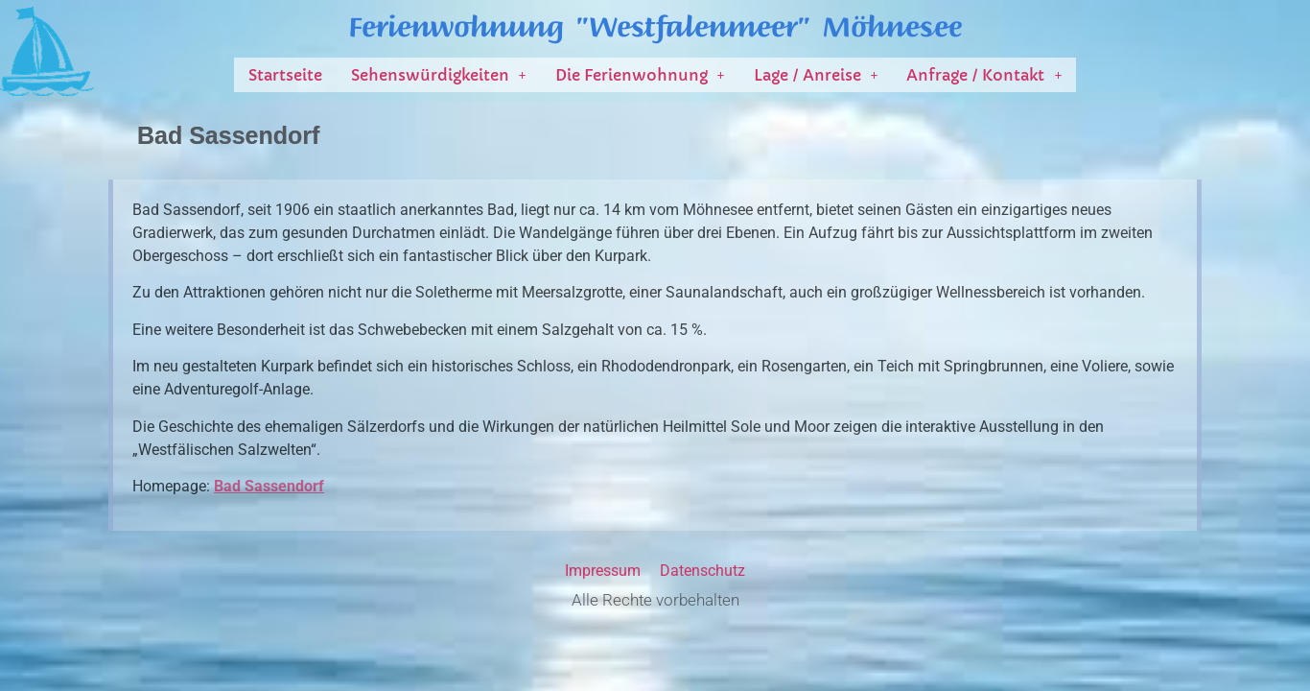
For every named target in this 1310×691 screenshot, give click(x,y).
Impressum (603, 570)
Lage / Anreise (816, 74)
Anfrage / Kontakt (984, 74)
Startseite (285, 74)
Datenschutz (702, 570)
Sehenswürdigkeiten (438, 74)
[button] (439, 75)
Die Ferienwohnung (640, 74)
